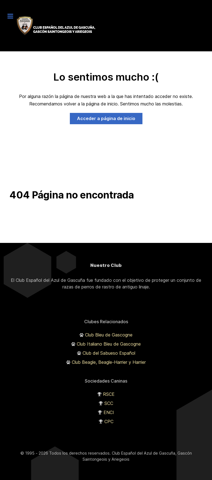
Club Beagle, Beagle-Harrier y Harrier (109, 362)
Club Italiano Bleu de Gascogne (109, 344)
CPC (108, 421)
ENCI (109, 412)
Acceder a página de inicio (106, 118)
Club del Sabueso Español (109, 353)
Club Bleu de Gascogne (108, 335)
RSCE (109, 394)
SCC (108, 403)
